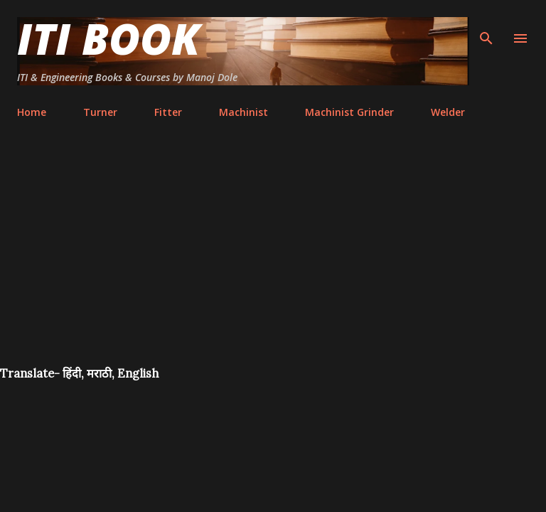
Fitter (168, 112)
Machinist (243, 112)
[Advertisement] (273, 258)
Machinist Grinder (349, 112)
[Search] (486, 25)
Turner (100, 112)
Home (31, 112)
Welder (448, 112)
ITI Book (108, 38)
